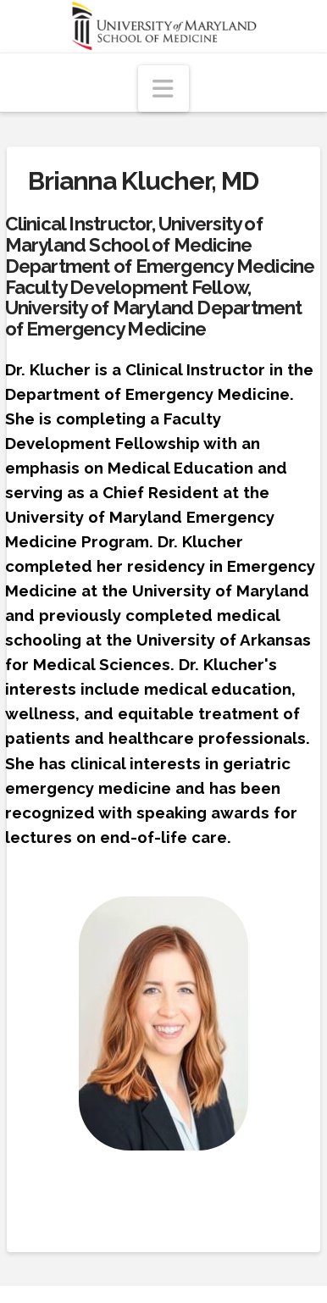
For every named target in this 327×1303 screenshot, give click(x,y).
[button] (163, 88)
